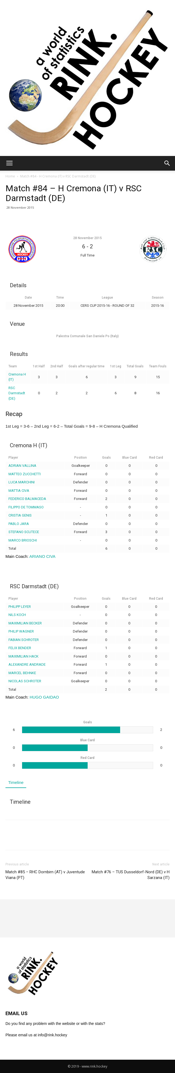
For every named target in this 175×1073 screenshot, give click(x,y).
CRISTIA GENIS (20, 515)
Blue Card (129, 457)
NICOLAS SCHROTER (24, 681)
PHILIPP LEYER (19, 607)
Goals (106, 457)
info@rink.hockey (52, 1035)
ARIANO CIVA (42, 556)
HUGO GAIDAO (44, 697)
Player (13, 457)
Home (10, 176)
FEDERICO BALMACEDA (27, 499)
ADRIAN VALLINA (22, 466)
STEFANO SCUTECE (23, 532)
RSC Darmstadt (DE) (16, 393)
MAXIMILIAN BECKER (25, 623)
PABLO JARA (18, 524)
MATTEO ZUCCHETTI (24, 474)
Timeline (15, 782)
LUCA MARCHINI (21, 482)
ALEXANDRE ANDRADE (27, 664)
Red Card (156, 457)
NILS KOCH (17, 615)
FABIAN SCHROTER (23, 640)
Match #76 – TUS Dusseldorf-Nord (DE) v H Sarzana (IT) (131, 874)
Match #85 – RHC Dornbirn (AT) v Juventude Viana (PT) (45, 874)
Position (80, 457)
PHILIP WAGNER (21, 631)
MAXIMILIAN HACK (23, 656)
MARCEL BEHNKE (22, 673)
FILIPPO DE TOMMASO (26, 507)
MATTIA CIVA (18, 491)
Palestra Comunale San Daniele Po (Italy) (87, 336)
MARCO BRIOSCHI (22, 540)
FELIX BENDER (19, 648)
